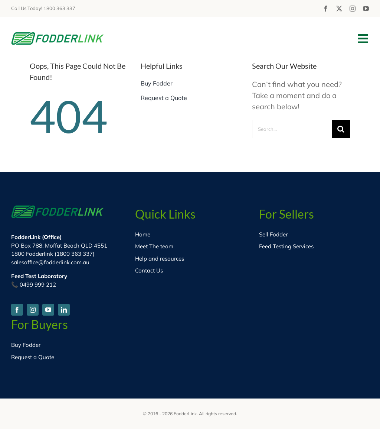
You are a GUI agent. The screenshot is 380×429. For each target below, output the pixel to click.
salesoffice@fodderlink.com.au (50, 262)
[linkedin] (64, 310)
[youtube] (366, 9)
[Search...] (292, 129)
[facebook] (326, 9)
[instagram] (353, 9)
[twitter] (339, 9)
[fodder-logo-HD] (57, 35)
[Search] (341, 129)
